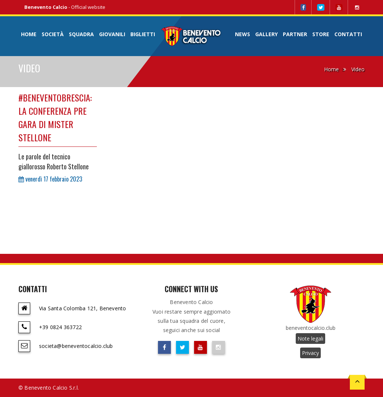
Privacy (310, 352)
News (242, 34)
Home (28, 34)
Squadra (81, 34)
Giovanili (112, 34)
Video (358, 69)
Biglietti (142, 34)
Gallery (266, 34)
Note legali (310, 338)
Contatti (348, 34)
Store (320, 34)
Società (53, 34)
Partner (295, 34)
